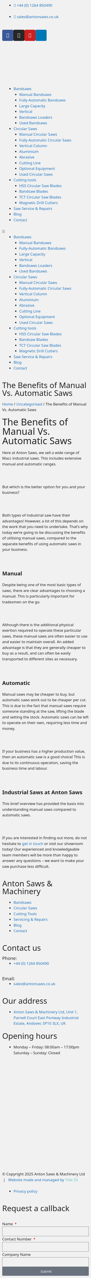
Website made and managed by (43, 1179)
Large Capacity (32, 105)
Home (7, 404)
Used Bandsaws (33, 122)
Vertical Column (33, 145)
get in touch (32, 843)
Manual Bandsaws (35, 94)
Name (8, 1223)
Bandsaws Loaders (35, 117)
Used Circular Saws (36, 174)
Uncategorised (29, 404)
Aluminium (29, 151)
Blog (18, 214)
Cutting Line (30, 162)
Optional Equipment (37, 168)
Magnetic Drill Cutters (38, 202)
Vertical (25, 111)
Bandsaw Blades (33, 191)
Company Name (16, 1254)
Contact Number (17, 1239)
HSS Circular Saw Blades (40, 185)
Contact (20, 219)
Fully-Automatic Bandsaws (42, 100)
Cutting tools (25, 179)
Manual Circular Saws (38, 134)
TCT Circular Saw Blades (40, 197)
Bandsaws (23, 88)
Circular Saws (25, 128)
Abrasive (26, 157)
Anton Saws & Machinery (27, 887)
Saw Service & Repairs (33, 208)
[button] (45, 231)
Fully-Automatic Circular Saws (45, 140)
